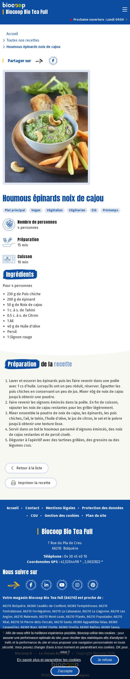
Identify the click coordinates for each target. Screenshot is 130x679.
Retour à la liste (26, 468)
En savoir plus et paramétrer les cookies (49, 660)
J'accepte (64, 671)
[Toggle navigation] (124, 11)
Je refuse (104, 660)
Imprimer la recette (30, 483)
